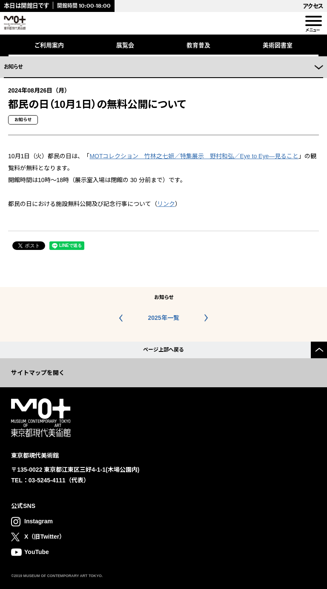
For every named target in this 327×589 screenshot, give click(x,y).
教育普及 (198, 45)
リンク (166, 203)
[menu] (313, 21)
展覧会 (125, 45)
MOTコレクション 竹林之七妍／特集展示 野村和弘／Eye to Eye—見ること (193, 156)
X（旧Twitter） (44, 536)
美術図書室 (278, 45)
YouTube (36, 551)
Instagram (38, 521)
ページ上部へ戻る (163, 350)
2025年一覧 (163, 317)
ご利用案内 (49, 45)
